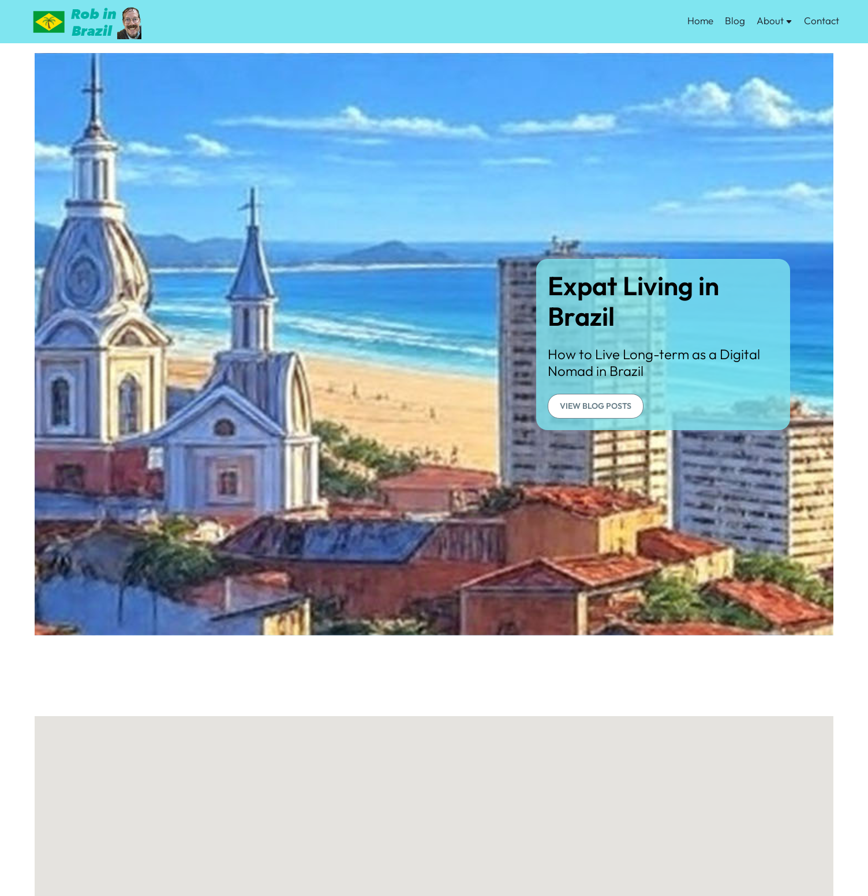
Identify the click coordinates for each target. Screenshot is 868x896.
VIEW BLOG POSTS (595, 406)
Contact (821, 20)
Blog (735, 20)
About (774, 20)
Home (700, 20)
